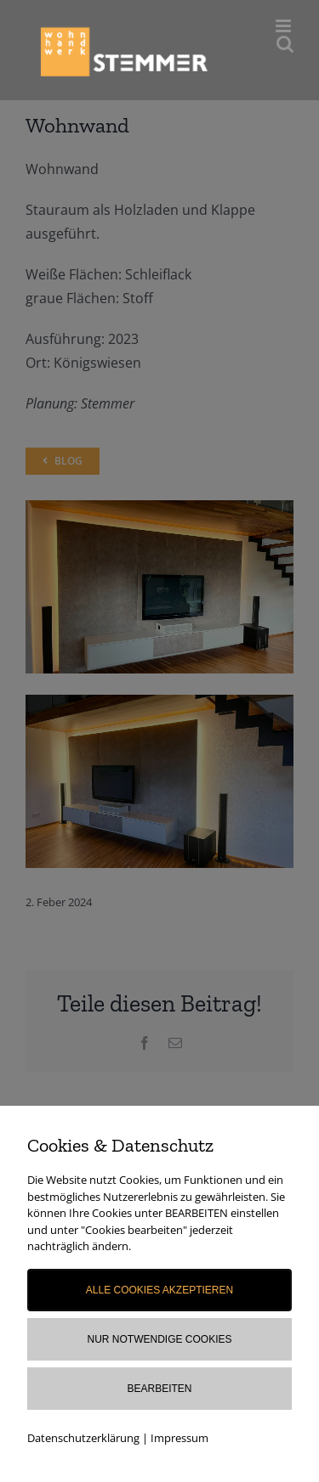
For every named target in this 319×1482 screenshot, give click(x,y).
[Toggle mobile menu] (284, 26)
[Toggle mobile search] (284, 44)
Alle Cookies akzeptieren (159, 1290)
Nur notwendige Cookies (159, 1339)
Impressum (179, 1437)
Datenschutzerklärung (83, 1437)
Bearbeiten (159, 1389)
